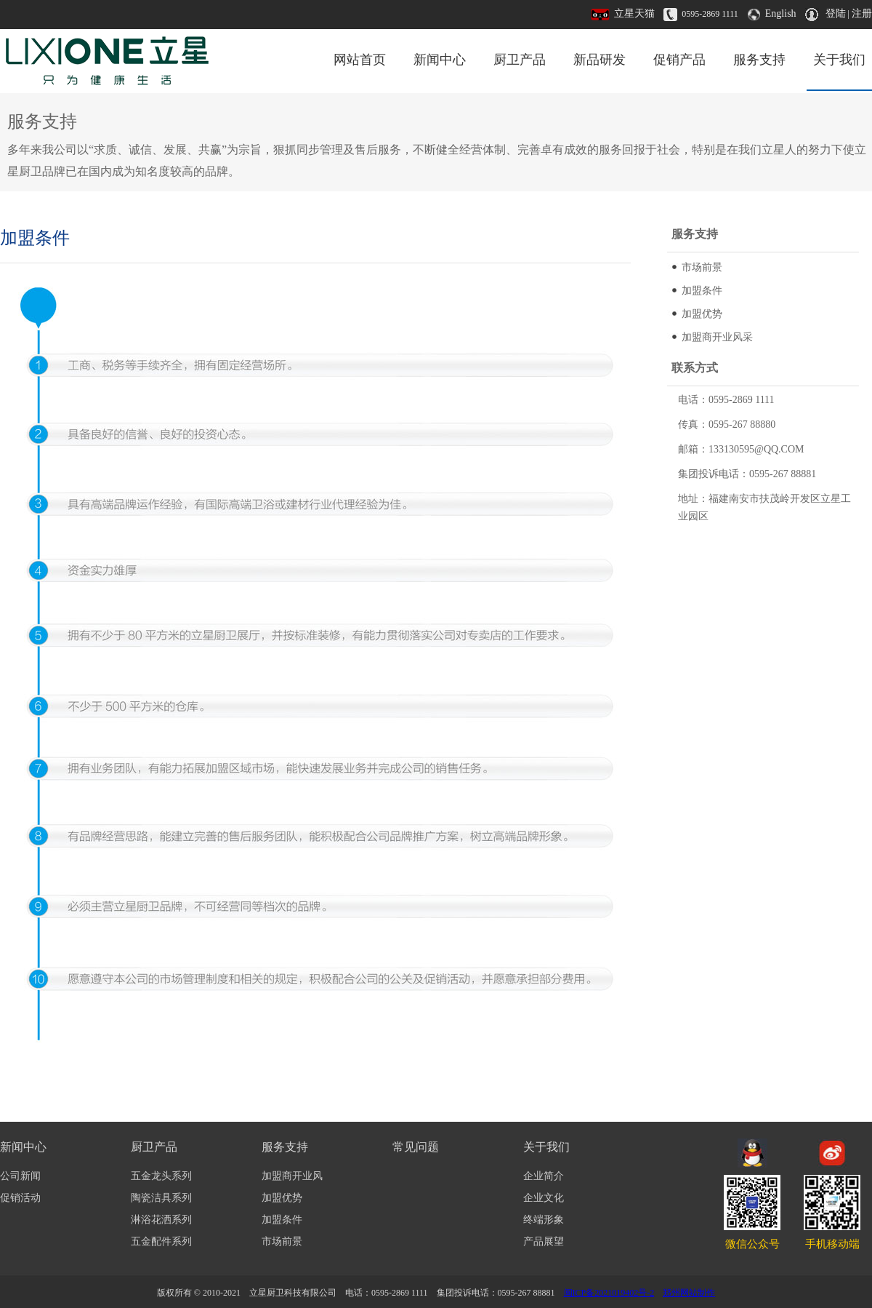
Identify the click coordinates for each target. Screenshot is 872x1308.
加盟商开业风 (292, 1176)
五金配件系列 (161, 1241)
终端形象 (543, 1219)
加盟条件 (702, 290)
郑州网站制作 (689, 1293)
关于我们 (839, 59)
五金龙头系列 (161, 1176)
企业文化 (543, 1197)
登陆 (835, 13)
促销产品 (679, 59)
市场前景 (702, 267)
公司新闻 (20, 1176)
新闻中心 (439, 59)
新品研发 (599, 59)
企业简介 (543, 1176)
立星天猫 (634, 13)
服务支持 (759, 59)
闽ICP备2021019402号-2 (609, 1293)
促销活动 (20, 1197)
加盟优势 (702, 313)
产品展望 (543, 1241)
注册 (862, 13)
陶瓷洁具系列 (161, 1197)
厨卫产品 (519, 59)
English (780, 13)
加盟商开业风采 (717, 337)
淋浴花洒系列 (161, 1219)
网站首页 (360, 59)
